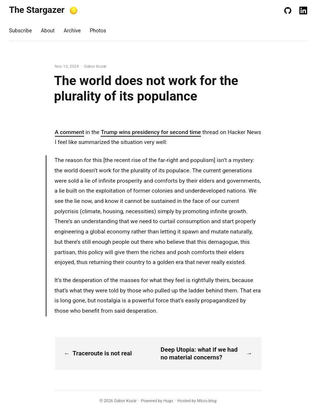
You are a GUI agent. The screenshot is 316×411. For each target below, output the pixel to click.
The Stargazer (37, 10)
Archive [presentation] (72, 31)
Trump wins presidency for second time (151, 132)
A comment (69, 132)
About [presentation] (48, 31)
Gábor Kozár (125, 400)
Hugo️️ (168, 400)
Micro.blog (206, 400)
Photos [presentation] (98, 31)
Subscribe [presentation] (20, 31)
